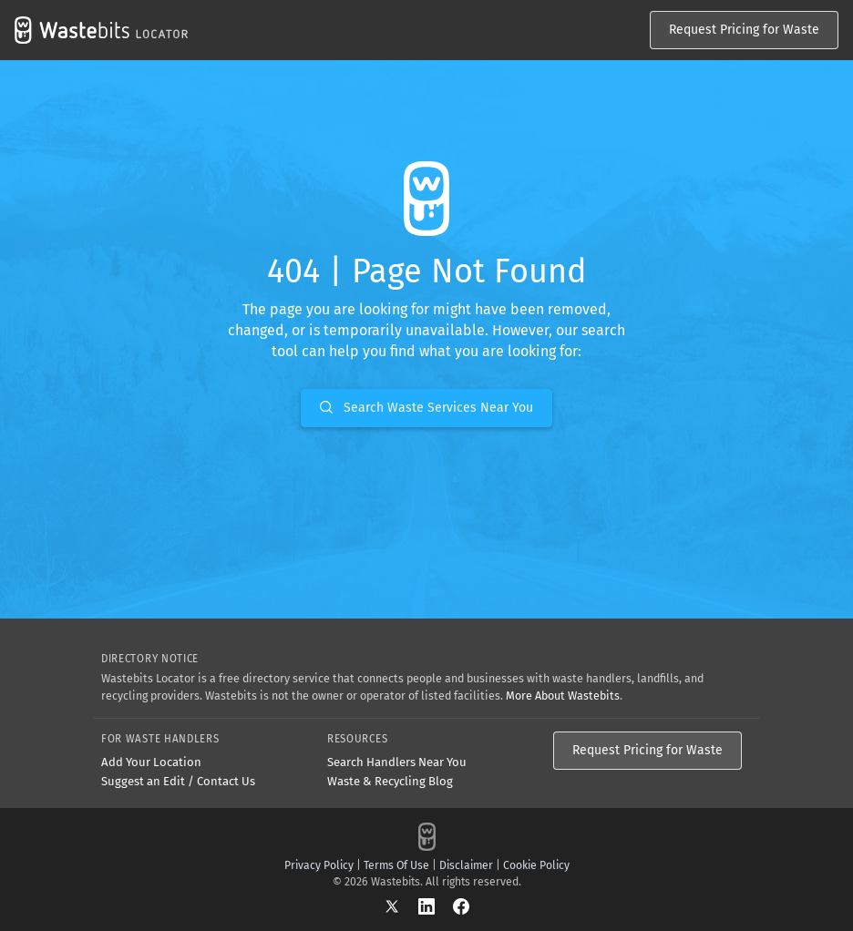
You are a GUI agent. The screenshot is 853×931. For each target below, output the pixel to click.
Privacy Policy (319, 865)
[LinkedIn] (435, 906)
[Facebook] (461, 906)
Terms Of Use (396, 865)
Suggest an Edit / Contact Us (178, 781)
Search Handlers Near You (397, 762)
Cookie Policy (536, 865)
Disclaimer (466, 865)
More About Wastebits (563, 695)
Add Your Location (151, 762)
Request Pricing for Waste (744, 29)
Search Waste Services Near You (426, 407)
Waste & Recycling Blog (390, 781)
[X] (401, 906)
